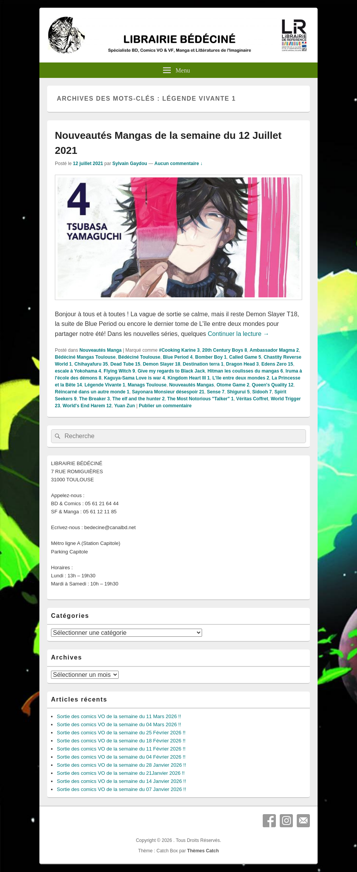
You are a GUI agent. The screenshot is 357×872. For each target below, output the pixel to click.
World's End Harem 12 (87, 405)
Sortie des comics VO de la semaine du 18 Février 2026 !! (121, 741)
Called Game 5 (245, 357)
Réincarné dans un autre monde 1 (92, 392)
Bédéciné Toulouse (139, 357)
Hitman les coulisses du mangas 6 (245, 371)
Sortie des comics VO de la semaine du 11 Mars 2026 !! (119, 716)
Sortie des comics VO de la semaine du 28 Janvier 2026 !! (121, 765)
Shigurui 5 (238, 392)
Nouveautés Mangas (191, 385)
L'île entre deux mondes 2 (240, 378)
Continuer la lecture (238, 334)
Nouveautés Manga (100, 350)
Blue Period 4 (178, 357)
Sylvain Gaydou (129, 163)
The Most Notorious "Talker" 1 (200, 398)
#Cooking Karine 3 (179, 350)
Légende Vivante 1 (105, 385)
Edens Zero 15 (277, 364)
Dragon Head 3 (242, 364)
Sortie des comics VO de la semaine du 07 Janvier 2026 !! (121, 789)
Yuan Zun (124, 405)
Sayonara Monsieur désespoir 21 (168, 392)
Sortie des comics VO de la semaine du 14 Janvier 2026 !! (121, 781)
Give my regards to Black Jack (171, 371)
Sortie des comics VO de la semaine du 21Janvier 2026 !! (121, 773)
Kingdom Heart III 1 (189, 378)
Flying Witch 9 (119, 371)
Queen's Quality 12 (273, 385)
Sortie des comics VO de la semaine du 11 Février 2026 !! (121, 749)
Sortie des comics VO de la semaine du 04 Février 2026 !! (121, 757)
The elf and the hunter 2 (138, 398)
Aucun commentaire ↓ (179, 163)
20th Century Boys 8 (224, 350)
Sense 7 (215, 392)
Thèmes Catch (203, 850)
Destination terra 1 (203, 364)
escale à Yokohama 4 (78, 371)
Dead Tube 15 (125, 364)
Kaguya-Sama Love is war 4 (134, 378)
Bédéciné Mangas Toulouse (85, 357)
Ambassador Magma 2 (274, 350)
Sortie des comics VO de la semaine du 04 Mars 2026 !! (119, 724)
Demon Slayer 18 (161, 364)
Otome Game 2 (232, 385)
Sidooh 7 (262, 392)
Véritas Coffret (252, 398)
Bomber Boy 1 (210, 357)
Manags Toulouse (147, 385)
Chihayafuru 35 (91, 364)
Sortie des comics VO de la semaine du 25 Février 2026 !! (121, 732)
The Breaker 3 (94, 398)
